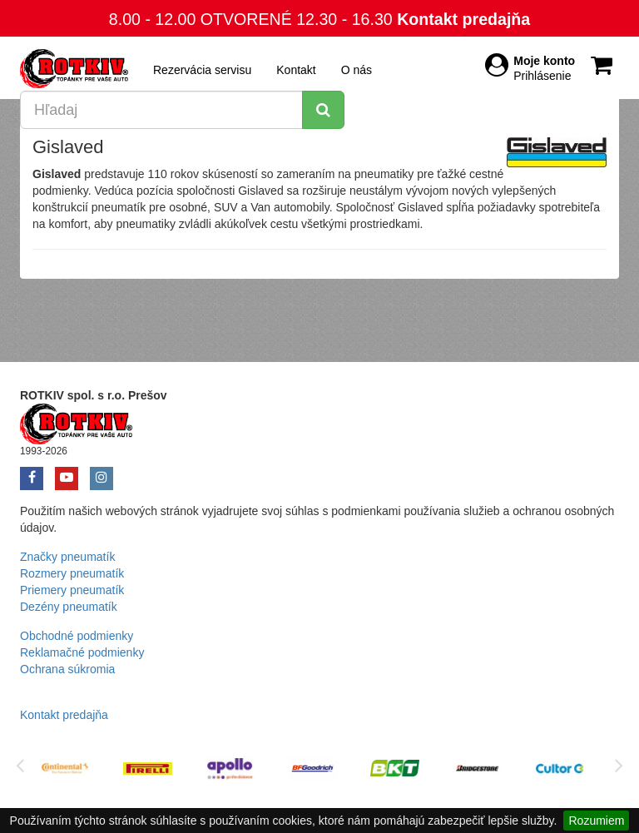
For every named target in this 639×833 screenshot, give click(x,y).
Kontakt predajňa (463, 19)
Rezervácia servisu (202, 70)
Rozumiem (596, 820)
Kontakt (295, 70)
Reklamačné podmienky (82, 652)
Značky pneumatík (67, 556)
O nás (356, 70)
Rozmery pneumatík (72, 573)
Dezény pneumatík (68, 606)
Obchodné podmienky (76, 635)
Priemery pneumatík (72, 590)
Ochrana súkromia (67, 669)
